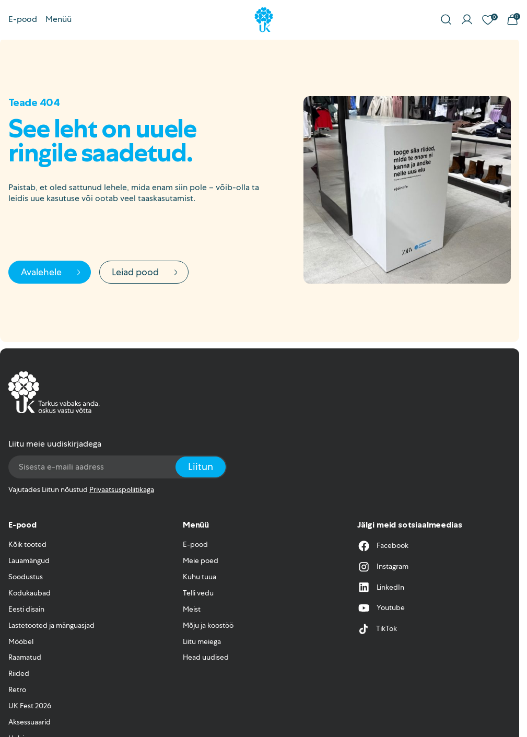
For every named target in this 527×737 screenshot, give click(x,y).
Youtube (381, 608)
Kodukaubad (29, 593)
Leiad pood (146, 272)
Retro (17, 689)
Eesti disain (26, 609)
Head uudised (206, 657)
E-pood (22, 19)
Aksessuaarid (29, 722)
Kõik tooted (27, 544)
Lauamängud (29, 560)
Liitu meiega (202, 641)
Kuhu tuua (199, 576)
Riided (18, 673)
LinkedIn (380, 587)
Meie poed (200, 560)
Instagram (382, 566)
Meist (192, 609)
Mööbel (20, 641)
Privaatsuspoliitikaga (121, 489)
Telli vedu (198, 593)
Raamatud (24, 657)
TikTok (377, 629)
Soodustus (25, 576)
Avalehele (52, 272)
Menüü (58, 19)
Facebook (382, 546)
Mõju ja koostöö (208, 625)
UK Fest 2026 (29, 705)
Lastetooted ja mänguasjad (51, 625)
